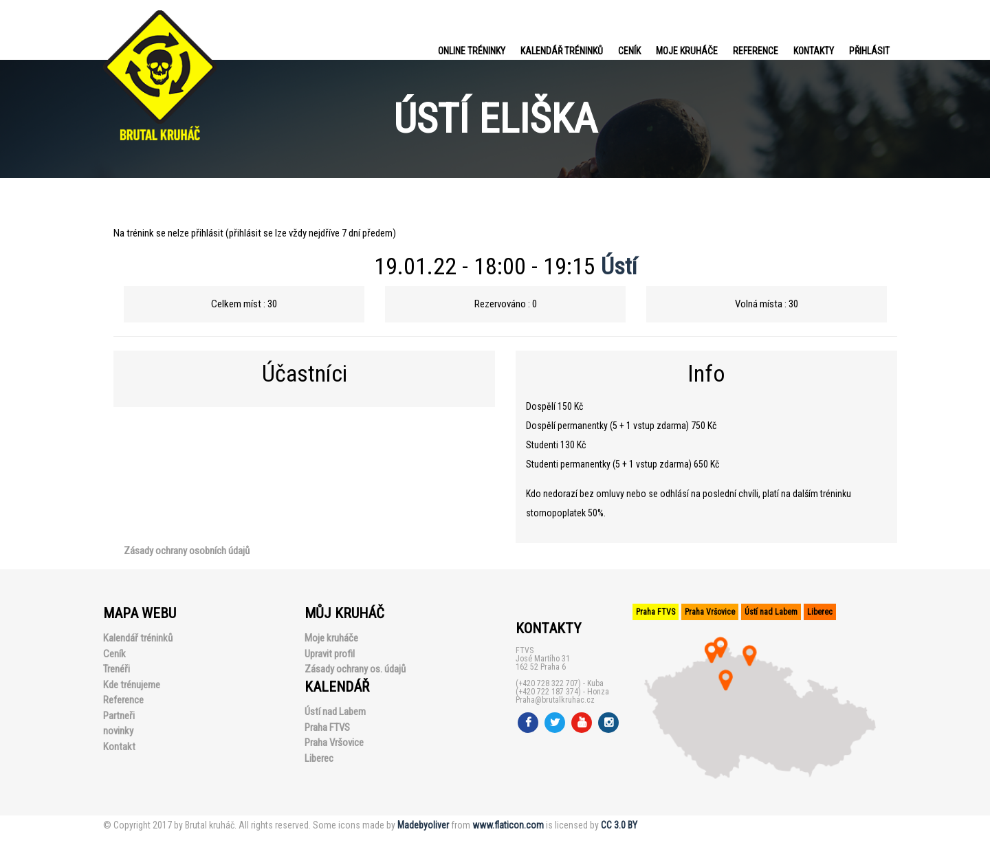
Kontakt (119, 746)
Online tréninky (471, 50)
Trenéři (116, 669)
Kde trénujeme (131, 685)
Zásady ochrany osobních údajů (187, 551)
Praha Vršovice (334, 742)
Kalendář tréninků (561, 50)
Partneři (119, 716)
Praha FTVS (327, 727)
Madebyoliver (423, 825)
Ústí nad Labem (335, 711)
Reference (755, 50)
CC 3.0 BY (619, 825)
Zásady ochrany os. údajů (355, 669)
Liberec (319, 758)
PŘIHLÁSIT (869, 50)
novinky (118, 731)
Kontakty (813, 50)
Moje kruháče (687, 50)
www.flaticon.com (508, 825)
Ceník (629, 50)
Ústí (619, 266)
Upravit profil (330, 654)
